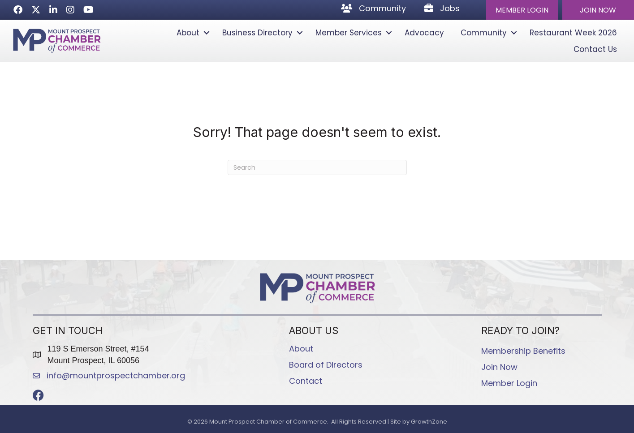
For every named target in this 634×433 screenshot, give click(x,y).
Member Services (348, 32)
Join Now (499, 367)
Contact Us (595, 49)
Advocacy (424, 32)
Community (484, 32)
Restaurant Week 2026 (573, 32)
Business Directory (257, 32)
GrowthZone (429, 421)
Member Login (509, 383)
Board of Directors (325, 364)
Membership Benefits (523, 350)
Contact (305, 380)
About (188, 32)
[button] (522, 10)
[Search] (317, 167)
